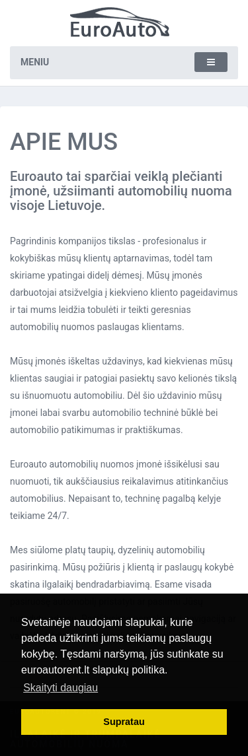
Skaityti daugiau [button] (60, 687)
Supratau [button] (123, 721)
